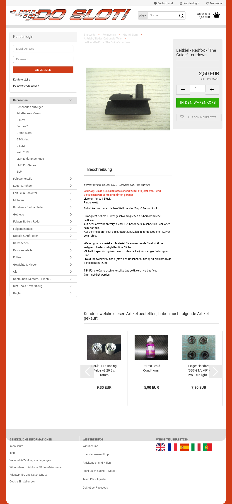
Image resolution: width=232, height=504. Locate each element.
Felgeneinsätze (23, 228)
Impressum (16, 446)
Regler (17, 293)
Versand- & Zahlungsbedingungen (30, 460)
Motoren (18, 200)
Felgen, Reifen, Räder (26, 221)
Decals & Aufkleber (25, 235)
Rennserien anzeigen (30, 107)
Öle (15, 271)
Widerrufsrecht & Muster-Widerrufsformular (36, 467)
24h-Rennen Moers (29, 113)
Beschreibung (99, 169)
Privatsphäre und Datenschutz (28, 474)
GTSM (21, 145)
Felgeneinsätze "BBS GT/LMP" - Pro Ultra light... (199, 370)
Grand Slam (24, 133)
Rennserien (20, 100)
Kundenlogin (189, 3)
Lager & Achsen (23, 185)
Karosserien (21, 243)
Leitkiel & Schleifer (25, 193)
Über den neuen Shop (96, 454)
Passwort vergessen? (26, 85)
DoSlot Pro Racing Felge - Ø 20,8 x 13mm (104, 370)
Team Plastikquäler (94, 479)
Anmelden (43, 69)
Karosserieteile (22, 250)
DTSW (21, 120)
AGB (12, 453)
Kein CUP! (23, 152)
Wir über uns (90, 446)
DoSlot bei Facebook (95, 487)
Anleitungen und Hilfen (97, 462)
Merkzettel (214, 3)
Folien (17, 257)
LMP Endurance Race (30, 158)
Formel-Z (22, 126)
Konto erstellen (22, 79)
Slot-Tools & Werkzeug (27, 286)
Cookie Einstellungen (22, 481)
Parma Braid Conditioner (151, 368)
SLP (19, 171)
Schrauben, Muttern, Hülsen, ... (32, 279)
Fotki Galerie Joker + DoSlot (99, 470)
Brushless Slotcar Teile (28, 207)
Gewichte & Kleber (25, 264)
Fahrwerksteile (22, 178)
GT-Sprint (23, 139)
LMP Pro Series (26, 165)
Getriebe (18, 214)
